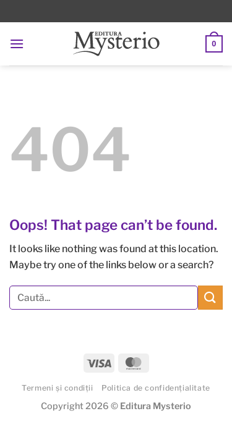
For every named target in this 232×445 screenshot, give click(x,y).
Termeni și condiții (57, 387)
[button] (16, 43)
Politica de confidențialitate (155, 387)
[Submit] (210, 298)
